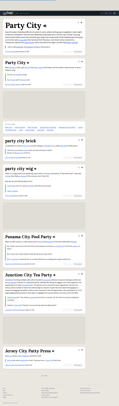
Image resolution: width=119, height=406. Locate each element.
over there (30, 186)
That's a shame (12, 191)
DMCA (4, 397)
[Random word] (101, 13)
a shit (19, 356)
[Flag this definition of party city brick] (82, 139)
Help (4, 391)
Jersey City (49, 360)
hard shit (19, 47)
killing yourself (72, 42)
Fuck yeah (17, 305)
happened (23, 360)
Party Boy (50, 130)
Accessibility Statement (48, 388)
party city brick (20, 127)
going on (76, 246)
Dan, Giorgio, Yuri (17, 85)
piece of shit (29, 42)
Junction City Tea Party (48, 127)
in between (25, 356)
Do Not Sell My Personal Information (90, 393)
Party (38, 47)
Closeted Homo (12, 297)
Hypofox (22, 365)
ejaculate (50, 242)
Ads (4, 388)
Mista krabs (23, 264)
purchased (22, 176)
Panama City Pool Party (67, 127)
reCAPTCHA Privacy (85, 388)
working (30, 47)
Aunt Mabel (16, 52)
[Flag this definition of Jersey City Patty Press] (82, 349)
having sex (13, 67)
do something (18, 75)
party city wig (32, 127)
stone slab (63, 146)
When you (8, 356)
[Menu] (114, 13)
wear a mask (38, 67)
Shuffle (44, 376)
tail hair (7, 176)
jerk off (41, 242)
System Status (45, 395)
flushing (74, 242)
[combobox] (59, 13)
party (21, 130)
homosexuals (46, 280)
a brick (25, 150)
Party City (8, 52)
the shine (47, 173)
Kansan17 (22, 310)
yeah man (14, 259)
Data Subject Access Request (49, 397)
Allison (16, 196)
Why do (13, 150)
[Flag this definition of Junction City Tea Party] (82, 273)
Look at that (11, 186)
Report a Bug (45, 391)
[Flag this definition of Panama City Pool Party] (82, 235)
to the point (47, 146)
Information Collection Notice (49, 393)
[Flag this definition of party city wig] (82, 167)
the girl (27, 67)
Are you (12, 80)
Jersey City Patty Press (11, 365)
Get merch (78, 52)
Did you (9, 360)
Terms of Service (8, 395)
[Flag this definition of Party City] (81, 22)
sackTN (18, 158)
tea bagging (12, 282)
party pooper (30, 130)
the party (23, 80)
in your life (22, 40)
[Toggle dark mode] (110, 13)
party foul (40, 130)
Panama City (60, 246)
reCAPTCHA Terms (85, 391)
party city (26, 146)
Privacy (5, 393)
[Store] (106, 13)
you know (33, 297)
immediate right (27, 285)
